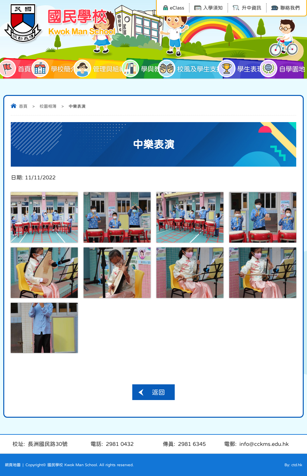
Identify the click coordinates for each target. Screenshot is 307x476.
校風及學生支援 (193, 68)
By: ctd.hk (293, 465)
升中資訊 (247, 7)
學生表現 (243, 68)
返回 (158, 392)
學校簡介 (56, 68)
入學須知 (208, 7)
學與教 (143, 68)
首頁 (17, 68)
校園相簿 (48, 106)
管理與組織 (101, 68)
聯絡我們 (285, 7)
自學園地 (284, 68)
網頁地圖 (13, 465)
